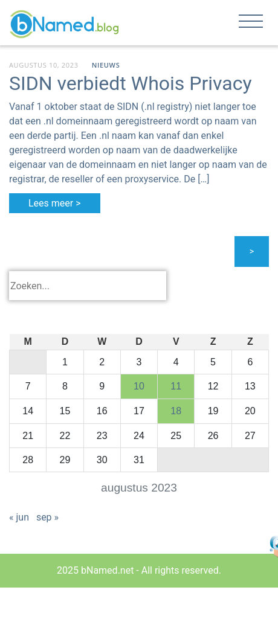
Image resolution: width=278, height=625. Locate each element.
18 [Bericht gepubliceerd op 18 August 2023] (175, 411)
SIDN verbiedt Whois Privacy (130, 83)
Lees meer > (54, 203)
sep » (47, 517)
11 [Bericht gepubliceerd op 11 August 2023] (175, 386)
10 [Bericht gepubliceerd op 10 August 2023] (139, 386)
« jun (19, 517)
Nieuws (106, 64)
